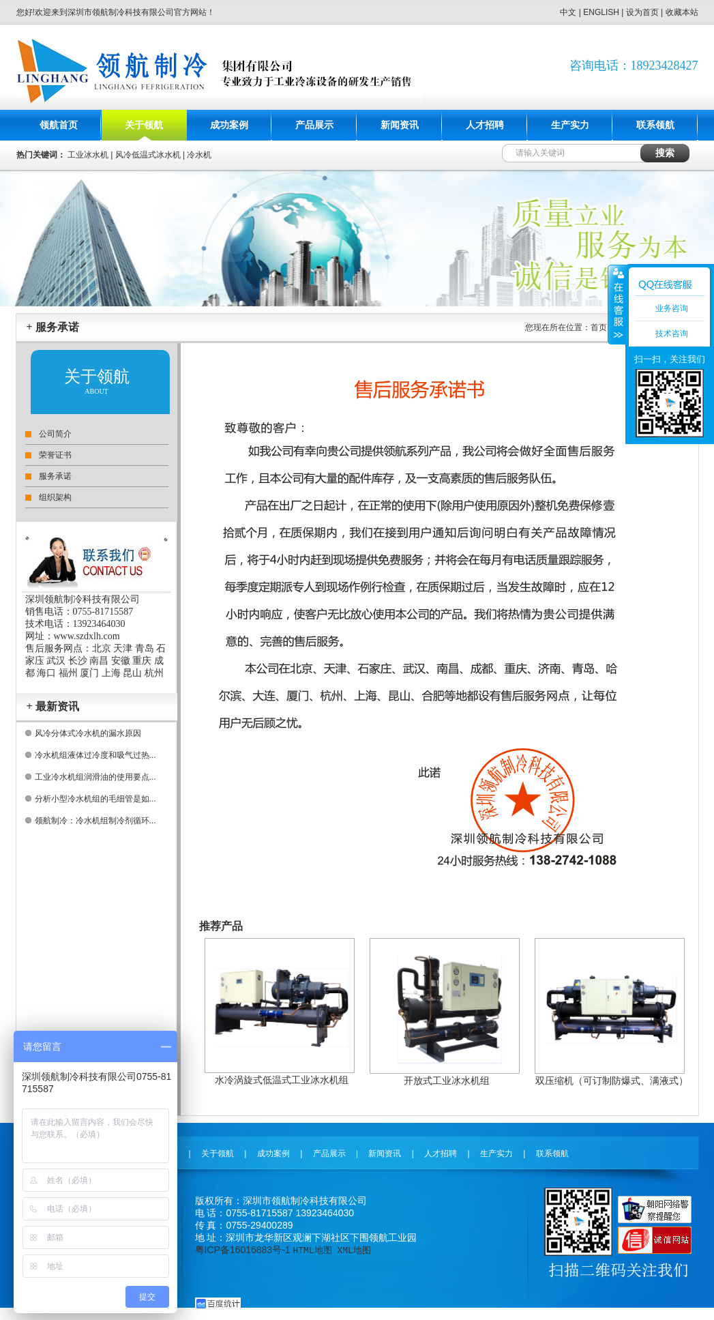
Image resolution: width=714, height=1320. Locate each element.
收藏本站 (682, 12)
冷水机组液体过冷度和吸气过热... (95, 755)
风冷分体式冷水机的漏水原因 (88, 733)
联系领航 (655, 125)
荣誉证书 (55, 455)
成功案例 (229, 125)
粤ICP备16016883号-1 (243, 1249)
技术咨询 (671, 333)
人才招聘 (485, 125)
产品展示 (314, 125)
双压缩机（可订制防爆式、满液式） (611, 1080)
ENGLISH (601, 12)
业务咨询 (671, 308)
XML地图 (353, 1250)
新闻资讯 (400, 125)
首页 (599, 327)
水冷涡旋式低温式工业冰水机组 (281, 1079)
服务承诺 (55, 476)
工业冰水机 (88, 155)
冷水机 (199, 155)
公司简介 (55, 434)
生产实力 (570, 125)
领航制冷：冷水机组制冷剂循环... (95, 820)
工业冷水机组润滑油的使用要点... (95, 777)
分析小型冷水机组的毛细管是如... (95, 799)
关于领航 (144, 125)
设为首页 (642, 12)
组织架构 (55, 497)
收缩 (617, 304)
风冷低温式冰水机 (148, 155)
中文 (568, 12)
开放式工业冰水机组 (447, 1080)
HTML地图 (312, 1250)
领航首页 (59, 125)
